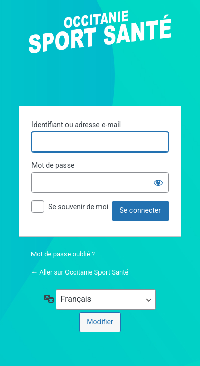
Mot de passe (52, 165)
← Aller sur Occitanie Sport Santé (79, 272)
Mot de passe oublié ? (63, 254)
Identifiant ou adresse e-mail (76, 124)
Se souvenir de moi (78, 207)
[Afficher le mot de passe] (158, 182)
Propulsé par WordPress (100, 52)
